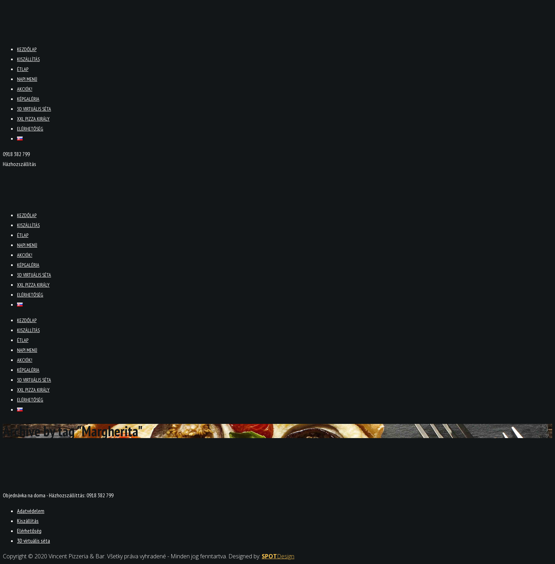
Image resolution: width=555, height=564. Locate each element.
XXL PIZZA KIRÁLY (33, 119)
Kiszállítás (28, 59)
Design (278, 556)
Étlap (22, 69)
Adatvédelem (30, 510)
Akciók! (24, 89)
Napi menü (27, 79)
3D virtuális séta (34, 109)
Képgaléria (28, 99)
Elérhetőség (30, 129)
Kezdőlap (27, 49)
